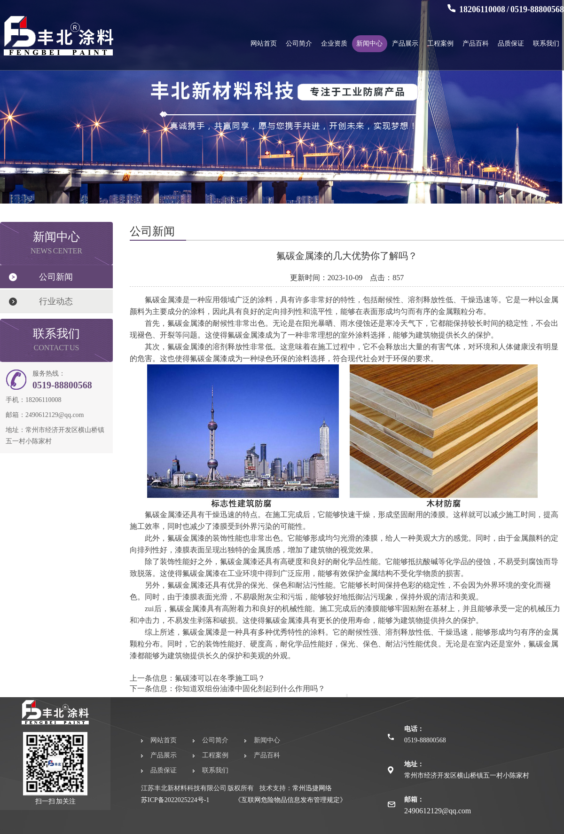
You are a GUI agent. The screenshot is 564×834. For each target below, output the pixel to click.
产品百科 (475, 43)
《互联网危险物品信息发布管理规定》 (290, 799)
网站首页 (264, 43)
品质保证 (511, 43)
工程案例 (440, 43)
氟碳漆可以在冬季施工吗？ (220, 678)
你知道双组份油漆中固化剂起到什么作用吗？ (250, 688)
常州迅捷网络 (312, 788)
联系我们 (546, 43)
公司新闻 (56, 277)
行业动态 (56, 301)
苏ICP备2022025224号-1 (175, 799)
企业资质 (334, 43)
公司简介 (299, 43)
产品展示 (405, 43)
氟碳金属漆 (201, 632)
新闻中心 (369, 43)
